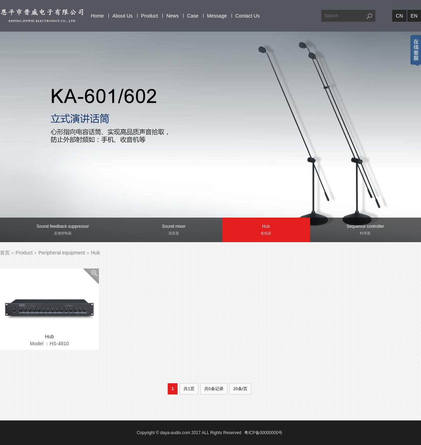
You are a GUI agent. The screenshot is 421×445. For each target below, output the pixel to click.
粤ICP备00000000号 (263, 432)
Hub (95, 252)
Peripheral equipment (61, 252)
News (172, 16)
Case (193, 16)
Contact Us (247, 16)
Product (149, 16)
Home (97, 16)
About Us (122, 16)
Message (217, 16)
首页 (5, 252)
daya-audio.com (175, 432)
